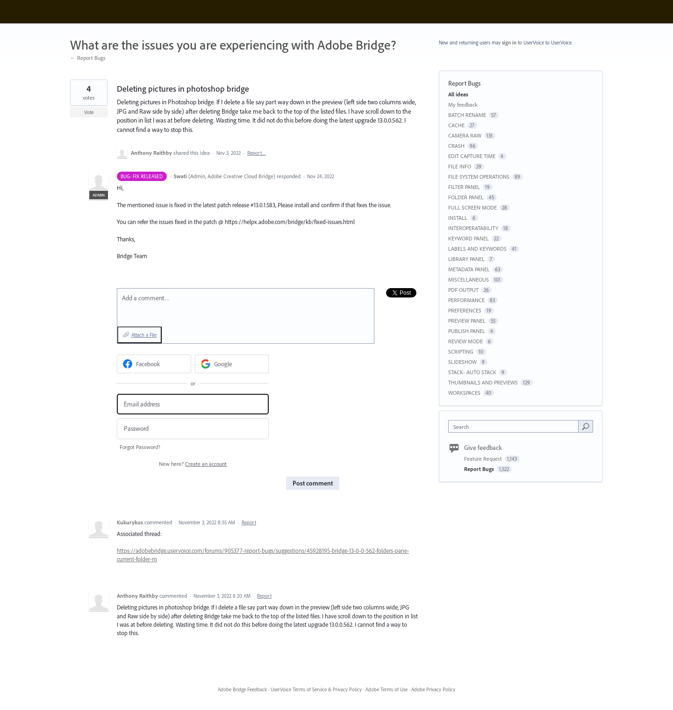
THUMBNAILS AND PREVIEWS (483, 382)
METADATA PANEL (469, 269)
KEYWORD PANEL (468, 238)
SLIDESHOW (462, 361)
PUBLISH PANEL (466, 330)
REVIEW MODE (465, 341)
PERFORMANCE (466, 300)
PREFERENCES (464, 310)
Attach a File (144, 335)
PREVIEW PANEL (467, 320)
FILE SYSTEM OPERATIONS (478, 176)
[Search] (585, 426)
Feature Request (483, 458)
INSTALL (457, 217)
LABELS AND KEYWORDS (477, 248)
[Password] (193, 428)
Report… (256, 153)
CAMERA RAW (464, 135)
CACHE (456, 125)
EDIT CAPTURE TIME (471, 155)
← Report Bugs (88, 57)
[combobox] (516, 426)
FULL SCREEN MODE (472, 207)
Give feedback (483, 447)
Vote (89, 112)
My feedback (463, 104)
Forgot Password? (140, 446)
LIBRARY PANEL (466, 258)
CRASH (456, 145)
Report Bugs (464, 83)
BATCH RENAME (467, 114)
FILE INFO (459, 166)
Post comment (313, 483)
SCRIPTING (460, 351)
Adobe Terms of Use (386, 689)
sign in (509, 42)
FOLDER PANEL (466, 197)
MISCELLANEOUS (468, 279)
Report (249, 522)
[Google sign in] (232, 364)
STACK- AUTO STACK (472, 372)
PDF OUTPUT (463, 289)
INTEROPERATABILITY (473, 228)
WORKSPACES (464, 392)
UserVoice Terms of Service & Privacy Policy (316, 689)
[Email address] (193, 404)
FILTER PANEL (464, 186)
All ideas (458, 94)
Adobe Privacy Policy (433, 689)
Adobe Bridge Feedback (242, 689)
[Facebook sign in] (154, 364)
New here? (193, 463)
